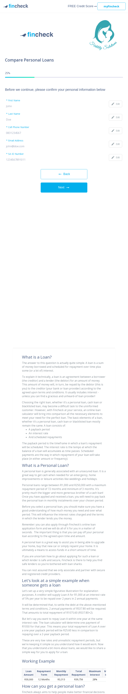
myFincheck (111, 6)
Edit (115, 104)
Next (64, 188)
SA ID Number (16, 154)
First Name (14, 100)
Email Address (15, 140)
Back (64, 174)
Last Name (14, 114)
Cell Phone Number (18, 127)
